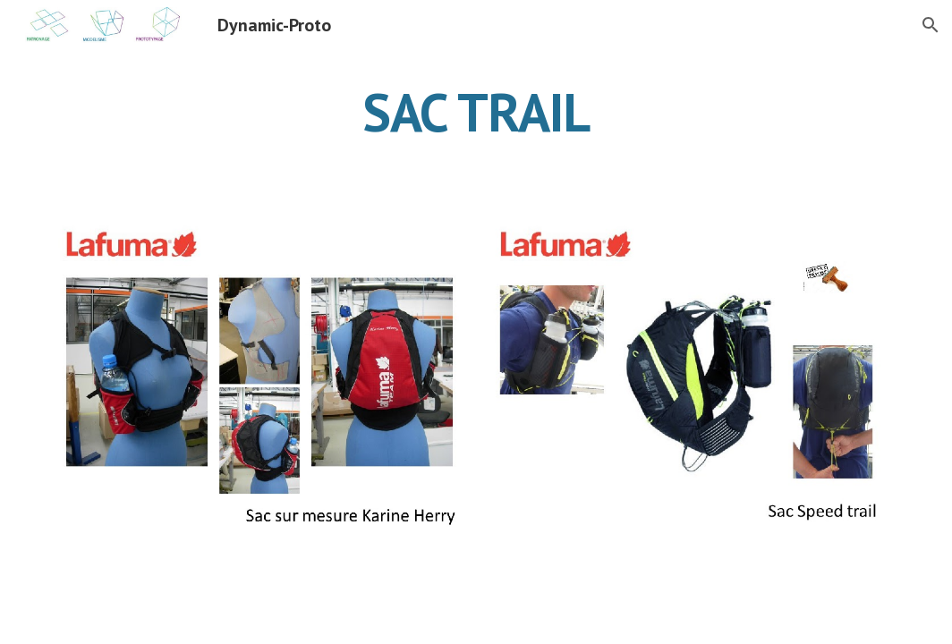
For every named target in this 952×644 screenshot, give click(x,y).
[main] (475, 111)
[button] (930, 25)
